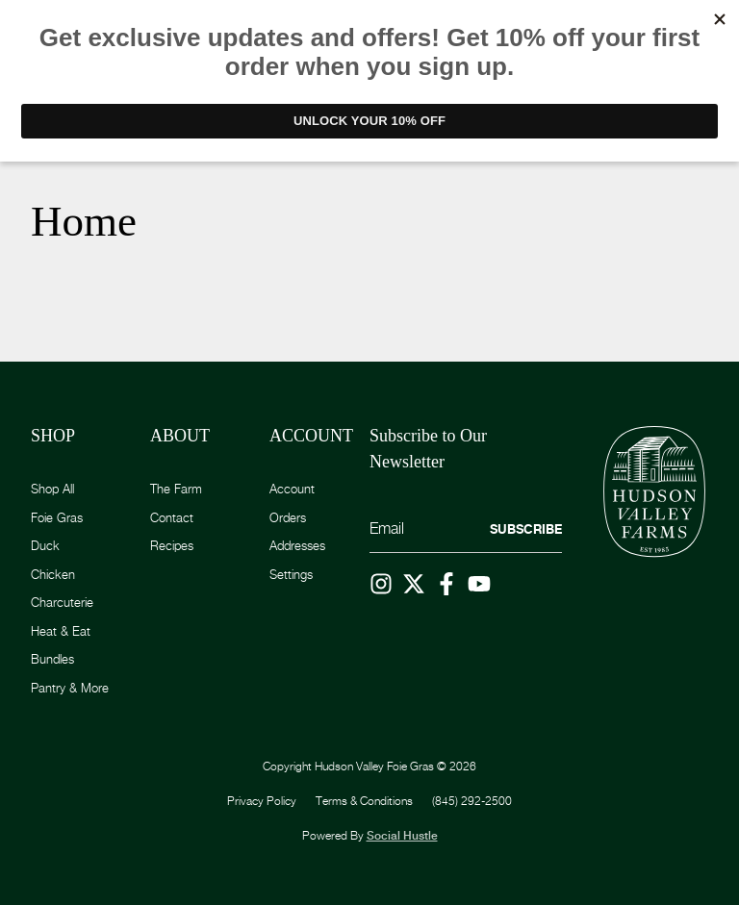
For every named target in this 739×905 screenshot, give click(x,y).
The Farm (176, 488)
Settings (291, 574)
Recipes (171, 545)
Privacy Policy (261, 800)
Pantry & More (70, 687)
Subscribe (526, 529)
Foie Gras (57, 517)
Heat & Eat (60, 631)
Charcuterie (62, 602)
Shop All (52, 488)
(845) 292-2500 (472, 800)
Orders (287, 517)
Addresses (297, 545)
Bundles (52, 658)
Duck (45, 545)
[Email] (466, 529)
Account (292, 488)
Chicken (53, 574)
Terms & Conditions (364, 800)
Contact (171, 517)
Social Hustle (402, 835)
